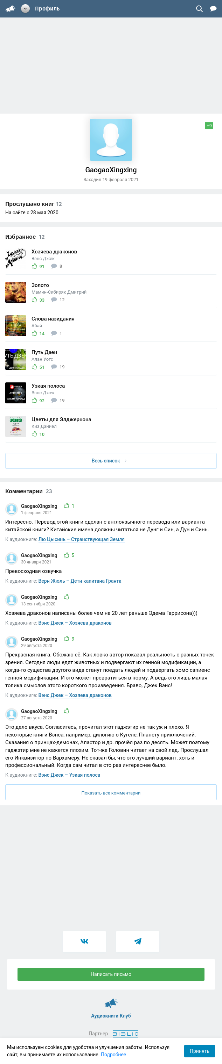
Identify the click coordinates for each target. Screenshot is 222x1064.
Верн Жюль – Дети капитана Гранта (80, 581)
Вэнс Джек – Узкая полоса (69, 775)
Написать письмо (111, 974)
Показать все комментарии (111, 793)
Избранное (25, 236)
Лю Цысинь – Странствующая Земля (82, 539)
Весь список (109, 460)
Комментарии (28, 491)
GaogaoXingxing (39, 506)
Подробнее (113, 1054)
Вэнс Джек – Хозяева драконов (75, 623)
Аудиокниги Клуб (111, 1000)
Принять (199, 1051)
